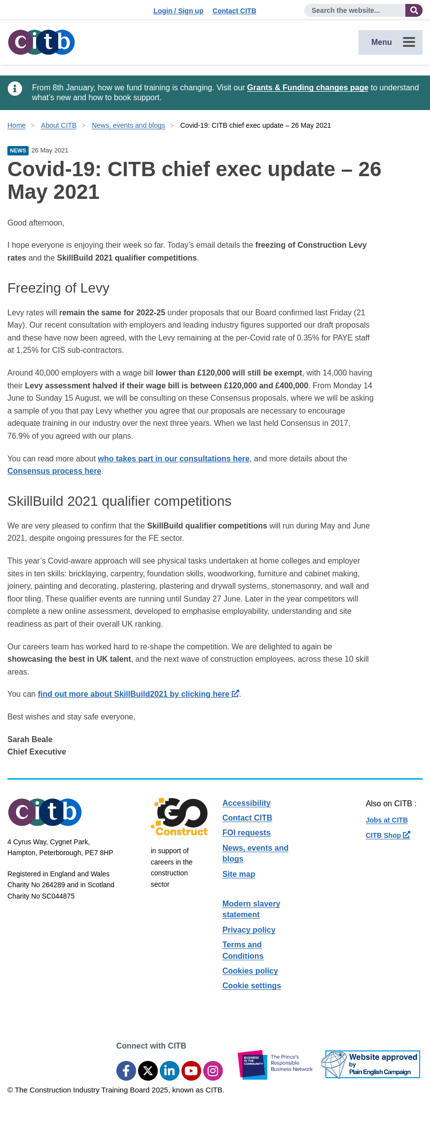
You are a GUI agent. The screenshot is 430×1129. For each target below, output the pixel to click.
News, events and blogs (128, 125)
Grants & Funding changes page (307, 87)
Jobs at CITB (387, 820)
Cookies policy (250, 971)
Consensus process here (54, 471)
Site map (238, 874)
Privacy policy (249, 930)
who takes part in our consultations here (174, 458)
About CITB (58, 125)
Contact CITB (234, 11)
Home (16, 125)
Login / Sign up (178, 11)
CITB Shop (388, 835)
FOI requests (246, 832)
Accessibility (246, 803)
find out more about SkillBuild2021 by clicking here (138, 694)
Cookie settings (251, 985)
